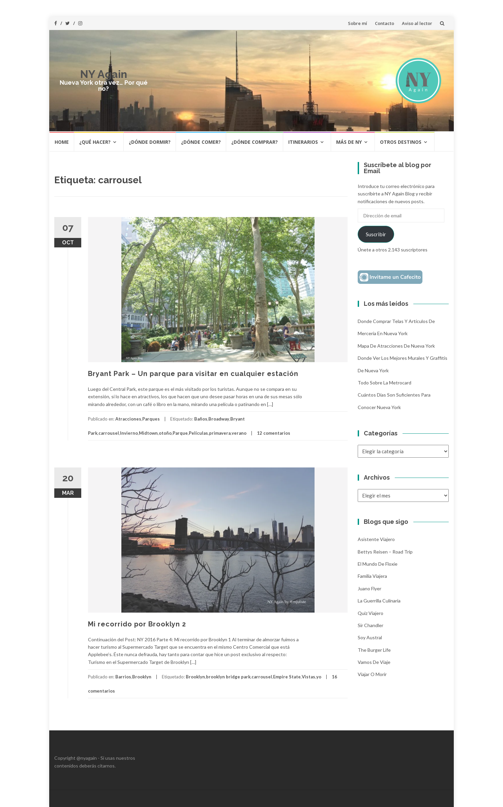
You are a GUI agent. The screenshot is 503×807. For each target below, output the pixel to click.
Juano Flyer (369, 588)
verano (239, 433)
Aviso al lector (417, 23)
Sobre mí (357, 23)
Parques (151, 419)
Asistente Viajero (376, 539)
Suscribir (376, 234)
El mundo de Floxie (377, 564)
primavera (220, 433)
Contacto (384, 23)
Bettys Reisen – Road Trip (385, 552)
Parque (180, 433)
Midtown (148, 433)
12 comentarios (273, 433)
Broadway (218, 419)
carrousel (108, 433)
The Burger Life (374, 650)
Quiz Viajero (370, 613)
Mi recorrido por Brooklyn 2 (137, 624)
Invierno (129, 433)
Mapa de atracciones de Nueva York (396, 346)
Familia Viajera (372, 576)
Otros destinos (400, 142)
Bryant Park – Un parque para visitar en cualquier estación (193, 374)
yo (318, 676)
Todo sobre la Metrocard (384, 382)
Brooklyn (141, 676)
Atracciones (128, 419)
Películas (198, 433)
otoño (165, 433)
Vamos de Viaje (374, 662)
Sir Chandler (370, 625)
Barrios (123, 676)
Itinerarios (303, 142)
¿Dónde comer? (201, 142)
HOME (62, 142)
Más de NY (349, 142)
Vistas (308, 676)
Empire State (287, 676)
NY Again (103, 74)
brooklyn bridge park (228, 676)
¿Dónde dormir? (150, 142)
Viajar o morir (372, 674)
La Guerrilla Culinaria (379, 600)
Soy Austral (370, 637)
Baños (200, 419)
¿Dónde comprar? (254, 142)
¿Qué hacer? (95, 142)
